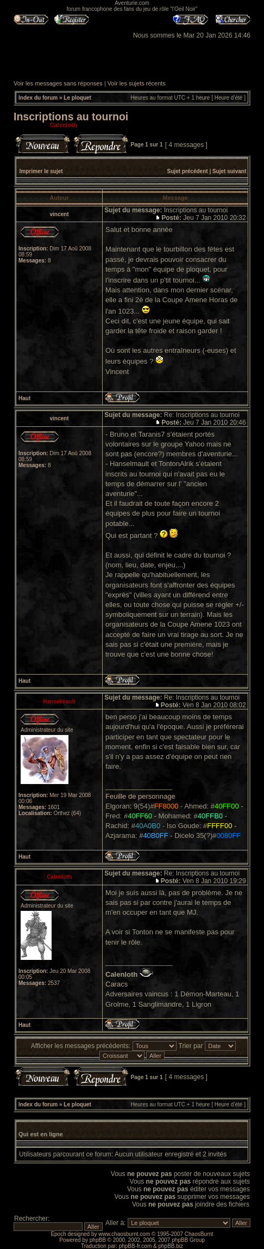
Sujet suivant (229, 171)
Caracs (116, 984)
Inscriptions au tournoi (71, 117)
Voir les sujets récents (137, 83)
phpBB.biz (170, 1246)
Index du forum (38, 98)
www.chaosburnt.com (124, 1234)
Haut (24, 398)
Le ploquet (77, 98)
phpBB (98, 1240)
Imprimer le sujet (41, 171)
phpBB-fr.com (135, 1246)
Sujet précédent (187, 171)
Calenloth (63, 124)
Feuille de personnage (140, 796)
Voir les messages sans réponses (58, 83)
